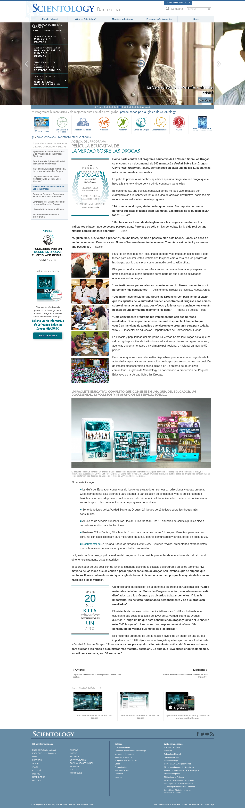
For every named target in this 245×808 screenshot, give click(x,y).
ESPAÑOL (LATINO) (78, 760)
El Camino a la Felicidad (62, 124)
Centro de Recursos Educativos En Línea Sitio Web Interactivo (48, 195)
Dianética (168, 751)
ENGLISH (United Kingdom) (44, 753)
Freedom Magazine (202, 129)
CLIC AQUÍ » (47, 259)
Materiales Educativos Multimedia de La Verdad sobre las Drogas (49, 170)
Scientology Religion (172, 757)
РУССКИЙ (36, 770)
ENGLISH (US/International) (44, 750)
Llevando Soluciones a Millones (48, 209)
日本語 (35, 767)
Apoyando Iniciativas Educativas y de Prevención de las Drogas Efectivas (49, 153)
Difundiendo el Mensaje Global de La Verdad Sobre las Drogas (49, 203)
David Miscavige (171, 761)
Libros (196, 19)
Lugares (118, 777)
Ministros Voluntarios (122, 19)
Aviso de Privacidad (161, 804)
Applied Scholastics (82, 123)
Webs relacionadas (178, 2)
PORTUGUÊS (76, 773)
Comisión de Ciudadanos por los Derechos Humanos (177, 791)
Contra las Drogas (141, 123)
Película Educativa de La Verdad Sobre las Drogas (48, 187)
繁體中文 (36, 774)
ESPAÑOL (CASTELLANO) (81, 763)
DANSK (35, 757)
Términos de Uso (196, 804)
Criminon (104, 123)
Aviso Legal (209, 804)
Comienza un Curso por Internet (177, 764)
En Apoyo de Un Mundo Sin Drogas (179, 780)
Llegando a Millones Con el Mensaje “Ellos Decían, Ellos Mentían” (47, 178)
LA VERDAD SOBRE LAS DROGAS (74, 137)
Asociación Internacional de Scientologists (181, 770)
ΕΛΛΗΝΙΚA (75, 766)
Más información (121, 770)
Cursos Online (121, 767)
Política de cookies (179, 804)
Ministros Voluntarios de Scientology (179, 767)
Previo (100, 107)
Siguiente (144, 107)
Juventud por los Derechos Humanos (179, 787)
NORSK (73, 753)
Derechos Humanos (160, 123)
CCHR (178, 123)
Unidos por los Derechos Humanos (178, 783)
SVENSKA (74, 757)
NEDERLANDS (38, 777)
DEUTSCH (36, 780)
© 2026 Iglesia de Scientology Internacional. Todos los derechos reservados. (62, 804)
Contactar (119, 774)
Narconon (123, 123)
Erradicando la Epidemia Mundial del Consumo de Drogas (49, 162)
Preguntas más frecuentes (159, 19)
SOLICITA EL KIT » (48, 335)
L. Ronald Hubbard (49, 19)
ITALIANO (74, 770)
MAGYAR (74, 750)
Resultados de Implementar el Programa (46, 215)
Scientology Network (172, 754)
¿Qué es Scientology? (85, 19)
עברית (35, 763)
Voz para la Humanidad (124, 754)
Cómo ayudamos (42, 131)
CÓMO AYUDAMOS (46, 137)
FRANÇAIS (37, 760)
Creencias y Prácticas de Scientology (130, 751)
